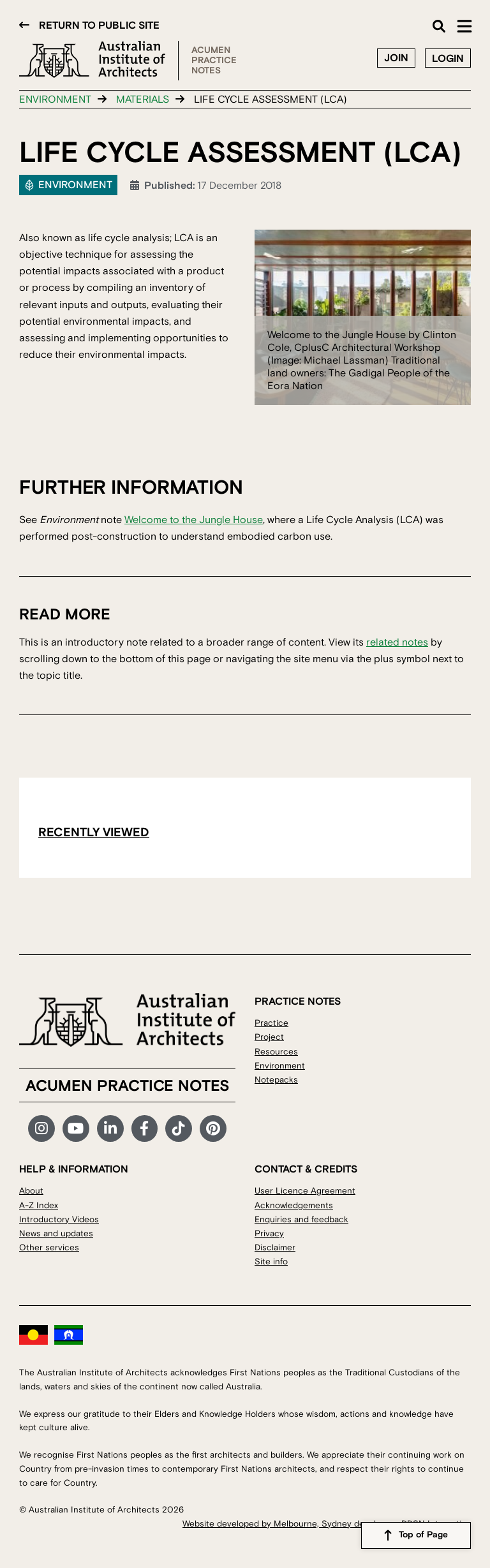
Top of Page (423, 1535)
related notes (397, 642)
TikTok (178, 1128)
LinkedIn (110, 1128)
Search (439, 26)
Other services (49, 1247)
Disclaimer (275, 1247)
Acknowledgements (294, 1205)
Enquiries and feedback (301, 1219)
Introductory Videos (59, 1219)
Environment (55, 99)
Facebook (144, 1128)
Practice (271, 1022)
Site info (271, 1261)
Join (396, 58)
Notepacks (276, 1079)
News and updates (56, 1233)
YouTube (76, 1128)
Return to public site (99, 25)
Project (269, 1037)
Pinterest (213, 1128)
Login (448, 58)
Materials (142, 99)
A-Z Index (38, 1205)
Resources (276, 1051)
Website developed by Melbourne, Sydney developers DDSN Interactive (326, 1523)
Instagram (41, 1128)
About (31, 1190)
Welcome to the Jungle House (193, 520)
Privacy (269, 1233)
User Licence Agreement (305, 1190)
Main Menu (464, 26)
